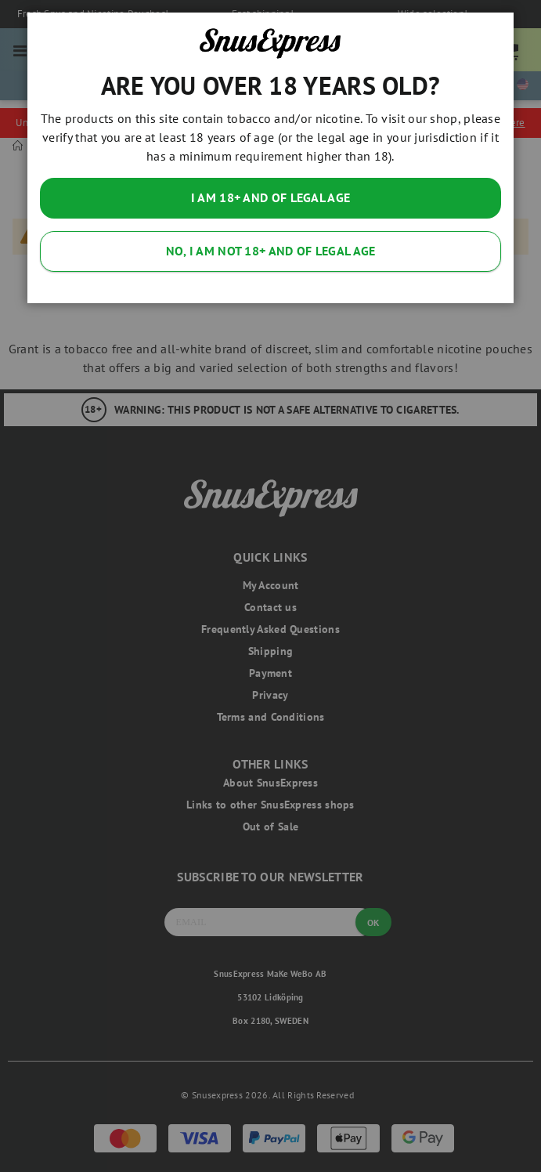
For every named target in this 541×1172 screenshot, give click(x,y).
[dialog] (270, 586)
